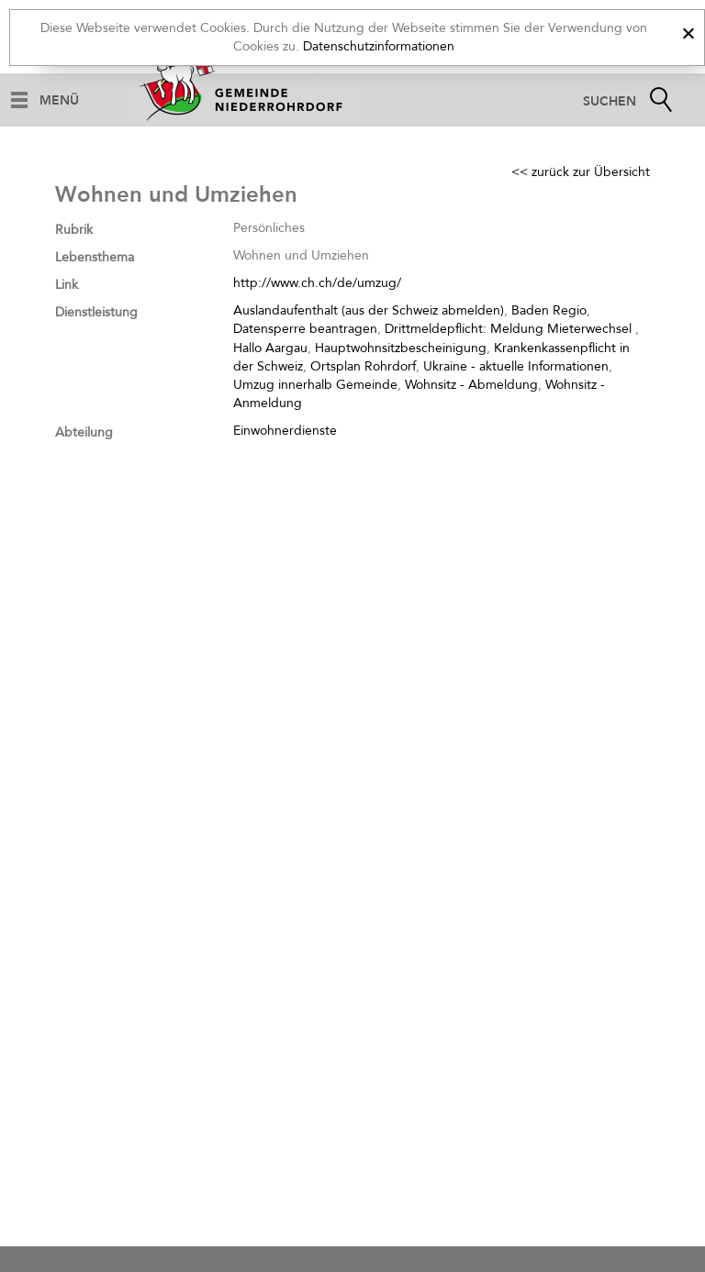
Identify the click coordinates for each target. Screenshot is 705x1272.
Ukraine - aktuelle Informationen (516, 366)
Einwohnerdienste (285, 430)
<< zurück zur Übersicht (580, 172)
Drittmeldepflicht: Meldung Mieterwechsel (510, 328)
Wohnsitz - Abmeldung (471, 384)
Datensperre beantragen (305, 328)
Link (66, 284)
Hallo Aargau (270, 348)
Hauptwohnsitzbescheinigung (401, 348)
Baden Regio (549, 310)
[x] (688, 31)
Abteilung (84, 432)
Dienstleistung (96, 312)
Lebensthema (94, 257)
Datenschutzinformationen (378, 46)
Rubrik (74, 229)
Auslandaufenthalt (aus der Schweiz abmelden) (368, 310)
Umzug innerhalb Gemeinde (315, 384)
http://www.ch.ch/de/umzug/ (317, 283)
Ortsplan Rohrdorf (363, 366)
